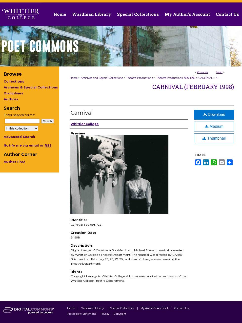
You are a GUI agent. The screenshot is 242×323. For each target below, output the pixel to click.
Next (219, 72)
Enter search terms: (19, 115)
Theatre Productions (139, 78)
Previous (202, 72)
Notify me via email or (28, 145)
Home (74, 78)
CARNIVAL (206, 78)
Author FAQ (14, 162)
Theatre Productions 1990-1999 (175, 78)
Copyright (120, 313)
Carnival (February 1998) (193, 87)
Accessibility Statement (82, 313)
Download (214, 114)
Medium (214, 126)
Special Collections (122, 308)
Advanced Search (19, 137)
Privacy (105, 313)
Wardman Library (93, 308)
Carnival (82, 112)
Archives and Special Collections (102, 78)
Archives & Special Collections (31, 87)
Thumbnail (214, 138)
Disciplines (13, 93)
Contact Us (227, 14)
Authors (11, 99)
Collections (14, 81)
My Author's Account (155, 308)
